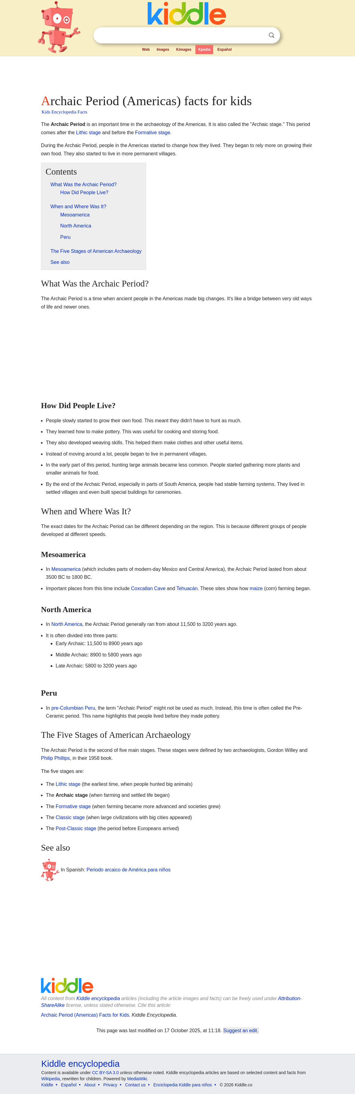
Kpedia (204, 49)
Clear (259, 35)
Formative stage (152, 132)
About (90, 1084)
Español (224, 49)
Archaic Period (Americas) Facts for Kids (85, 1015)
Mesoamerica (66, 569)
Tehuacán (187, 588)
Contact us (135, 1084)
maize (256, 588)
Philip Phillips (55, 758)
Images (163, 49)
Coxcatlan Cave (148, 588)
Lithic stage (88, 132)
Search (271, 35)
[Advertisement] (177, 73)
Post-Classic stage (76, 828)
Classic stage (70, 817)
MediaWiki (137, 1078)
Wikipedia (50, 1078)
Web (146, 49)
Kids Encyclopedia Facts (64, 111)
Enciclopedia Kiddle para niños (182, 1084)
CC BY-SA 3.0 (105, 1072)
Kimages (183, 49)
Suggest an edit (240, 1030)
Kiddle (47, 1084)
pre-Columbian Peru (73, 708)
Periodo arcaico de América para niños (129, 869)
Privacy (110, 1084)
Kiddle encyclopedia (98, 998)
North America (66, 624)
